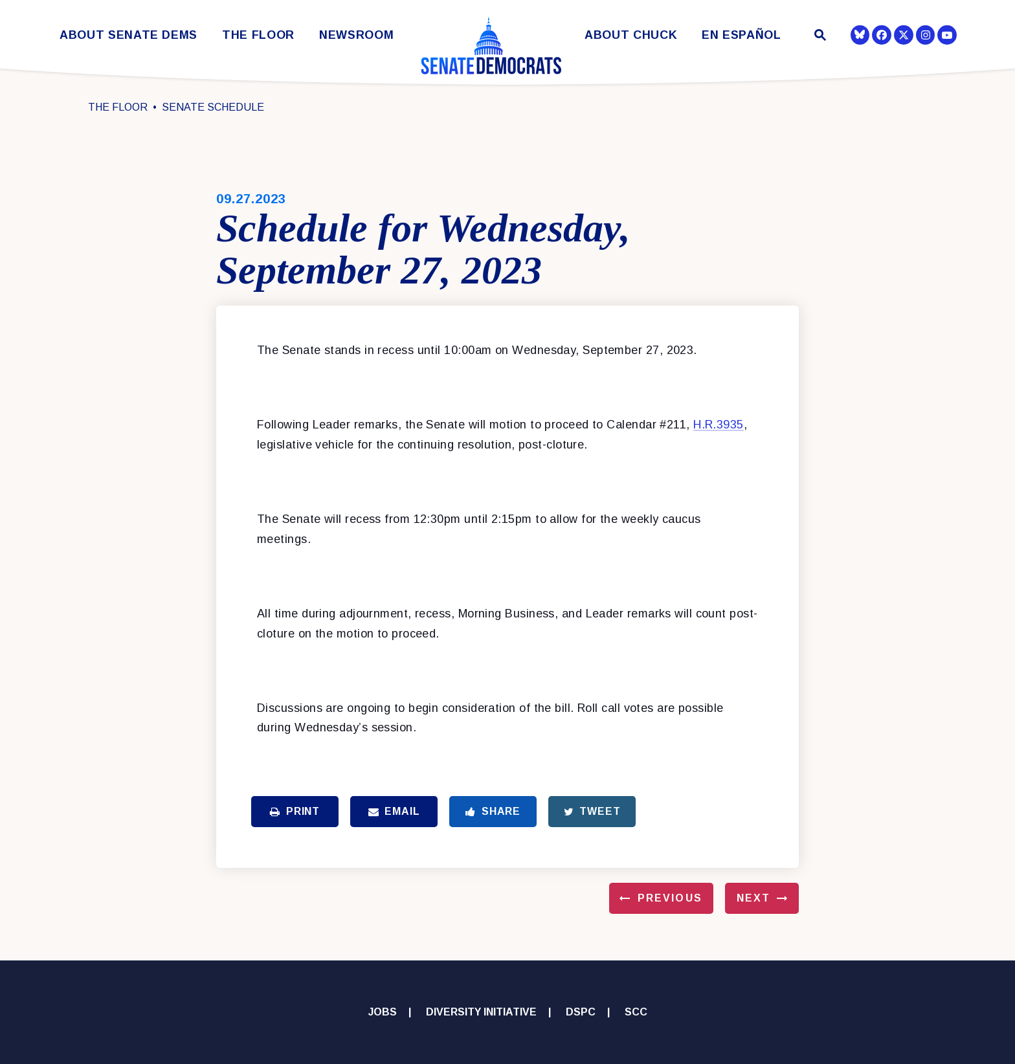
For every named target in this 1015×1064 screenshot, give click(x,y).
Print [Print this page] (295, 811)
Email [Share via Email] (394, 811)
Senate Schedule (213, 107)
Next (753, 897)
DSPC (581, 1011)
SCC (636, 1011)
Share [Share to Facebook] (492, 811)
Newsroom (356, 35)
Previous (670, 897)
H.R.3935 (718, 424)
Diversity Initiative (481, 1011)
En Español (741, 35)
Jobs (382, 1011)
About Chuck (631, 35)
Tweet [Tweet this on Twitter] (592, 811)
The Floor (258, 35)
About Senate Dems (128, 35)
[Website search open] (819, 36)
